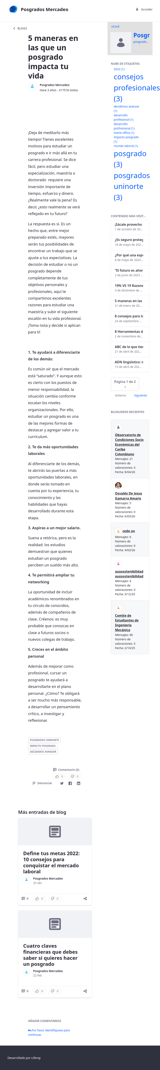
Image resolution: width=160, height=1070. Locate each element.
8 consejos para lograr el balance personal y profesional (129, 316)
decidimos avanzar (43, 751)
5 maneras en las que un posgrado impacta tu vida (129, 301)
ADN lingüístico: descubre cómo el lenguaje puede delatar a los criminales (129, 362)
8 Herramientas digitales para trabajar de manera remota (129, 331)
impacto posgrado (43, 746)
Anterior (120, 395)
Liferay (36, 1058)
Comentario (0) (66, 770)
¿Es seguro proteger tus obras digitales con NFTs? (129, 239)
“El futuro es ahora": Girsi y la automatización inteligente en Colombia (129, 270)
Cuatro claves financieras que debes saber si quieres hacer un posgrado (50, 954)
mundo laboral (126, 146)
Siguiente (140, 395)
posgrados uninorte (44, 740)
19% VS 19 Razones (129, 285)
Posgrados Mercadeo (55, 85)
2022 (119, 69)
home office (124, 133)
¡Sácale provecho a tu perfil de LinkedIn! (129, 224)
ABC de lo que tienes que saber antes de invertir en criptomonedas (129, 346)
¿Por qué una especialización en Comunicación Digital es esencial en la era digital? (129, 255)
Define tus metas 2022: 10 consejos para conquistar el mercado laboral (51, 862)
